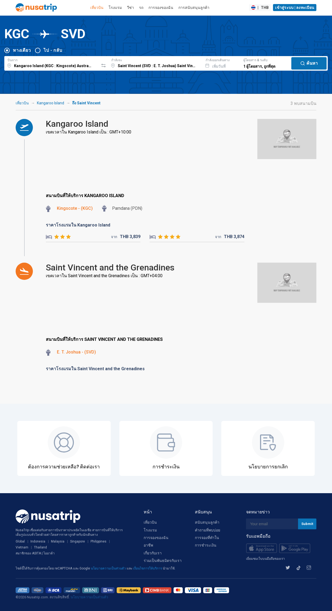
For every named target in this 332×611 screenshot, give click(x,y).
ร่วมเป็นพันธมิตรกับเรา (163, 560)
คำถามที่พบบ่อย (207, 530)
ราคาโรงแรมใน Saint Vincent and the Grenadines (95, 368)
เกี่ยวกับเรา (153, 553)
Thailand (40, 547)
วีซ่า (130, 7)
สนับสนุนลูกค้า (207, 522)
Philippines (98, 541)
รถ (141, 7)
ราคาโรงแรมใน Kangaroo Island (78, 225)
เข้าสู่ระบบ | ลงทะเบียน (294, 7)
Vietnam (22, 547)
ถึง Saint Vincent (86, 103)
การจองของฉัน (160, 7)
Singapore (77, 541)
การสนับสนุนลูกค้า (193, 7)
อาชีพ (148, 545)
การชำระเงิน (205, 545)
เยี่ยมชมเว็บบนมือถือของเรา (265, 559)
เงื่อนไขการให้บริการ (148, 568)
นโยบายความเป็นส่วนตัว (109, 568)
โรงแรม (115, 7)
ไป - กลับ (53, 50)
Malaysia (57, 541)
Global (20, 541)
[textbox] (51, 62)
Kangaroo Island (50, 103)
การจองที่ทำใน (207, 538)
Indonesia (37, 541)
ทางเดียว (22, 50)
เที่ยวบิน (96, 7)
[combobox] (51, 62)
